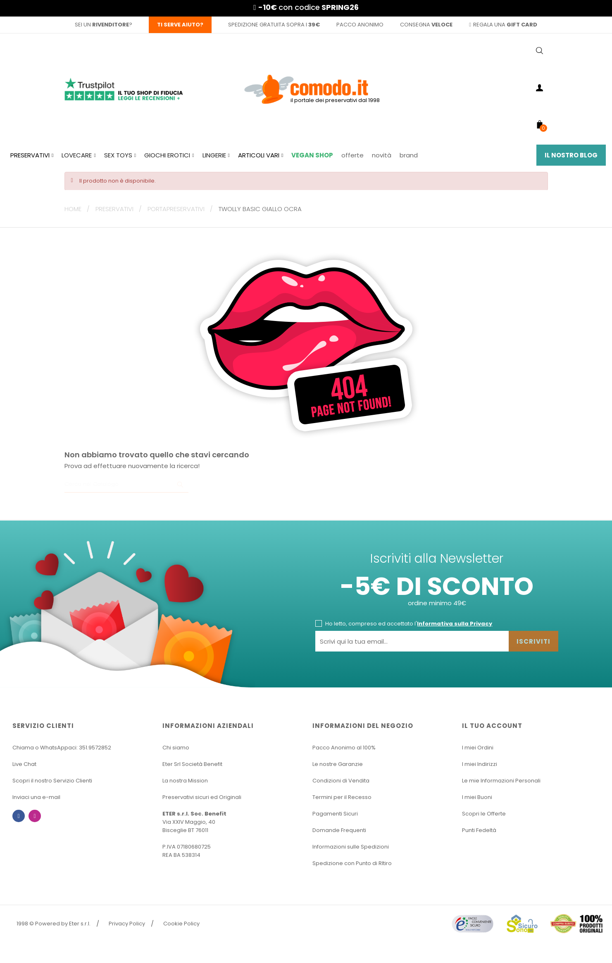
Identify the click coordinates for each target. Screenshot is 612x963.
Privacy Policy (127, 923)
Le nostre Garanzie (337, 764)
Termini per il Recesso (341, 797)
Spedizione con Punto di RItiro (352, 863)
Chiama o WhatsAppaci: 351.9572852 (61, 747)
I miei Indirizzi (479, 764)
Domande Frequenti (339, 830)
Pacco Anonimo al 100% (344, 747)
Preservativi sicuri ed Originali (201, 797)
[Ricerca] (126, 484)
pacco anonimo (359, 25)
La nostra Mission (185, 781)
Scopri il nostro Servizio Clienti (52, 781)
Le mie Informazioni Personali (501, 781)
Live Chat (24, 764)
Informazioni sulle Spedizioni (350, 847)
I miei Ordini (477, 747)
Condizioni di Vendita (340, 781)
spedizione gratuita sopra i (274, 25)
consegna (426, 25)
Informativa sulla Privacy (454, 624)
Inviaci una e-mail (36, 797)
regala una (503, 25)
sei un (102, 25)
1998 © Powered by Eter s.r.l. (53, 923)
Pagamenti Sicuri (335, 814)
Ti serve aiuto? (180, 25)
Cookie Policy (181, 923)
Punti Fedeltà (479, 830)
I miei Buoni (477, 797)
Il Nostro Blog (571, 155)
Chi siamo (175, 747)
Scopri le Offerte (484, 814)
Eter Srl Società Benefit (192, 764)
